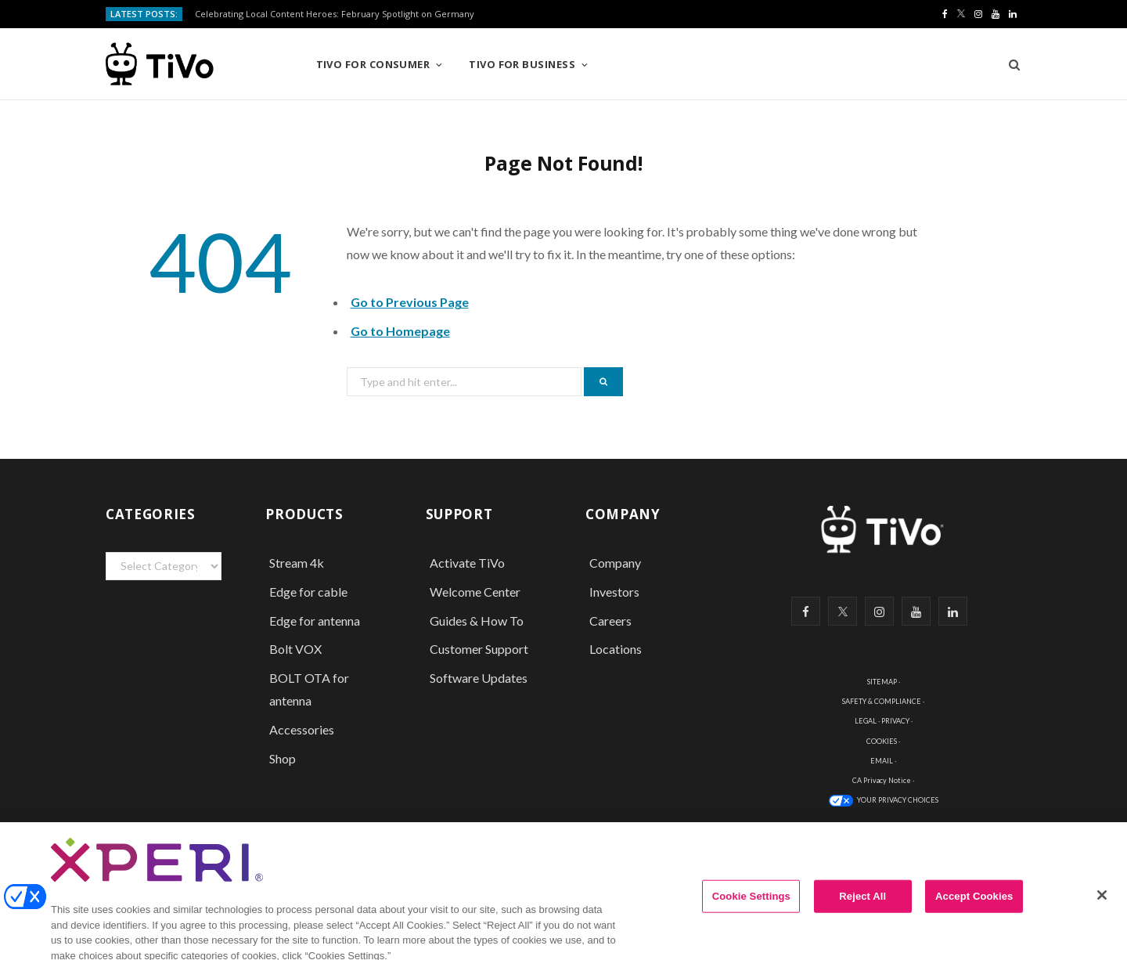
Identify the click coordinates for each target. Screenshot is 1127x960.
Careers (610, 620)
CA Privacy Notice (881, 780)
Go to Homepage (400, 330)
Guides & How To (477, 620)
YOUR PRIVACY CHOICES (897, 800)
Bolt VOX (295, 648)
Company (615, 562)
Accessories (303, 729)
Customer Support (479, 648)
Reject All (862, 908)
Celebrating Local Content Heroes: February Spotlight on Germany (334, 14)
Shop (282, 758)
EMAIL (881, 760)
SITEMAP (882, 681)
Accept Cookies (974, 908)
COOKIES (881, 741)
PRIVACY (895, 720)
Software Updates (478, 677)
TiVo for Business (522, 64)
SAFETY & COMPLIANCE (881, 701)
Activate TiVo (467, 562)
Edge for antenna (314, 620)
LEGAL (866, 720)
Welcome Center (475, 591)
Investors (614, 591)
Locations (615, 648)
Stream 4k (296, 562)
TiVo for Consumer (373, 64)
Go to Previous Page (410, 301)
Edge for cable (308, 591)
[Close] (1102, 907)
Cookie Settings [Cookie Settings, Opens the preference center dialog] (751, 908)
